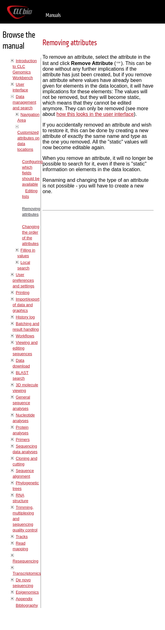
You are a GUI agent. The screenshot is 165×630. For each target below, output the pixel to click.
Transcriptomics (27, 573)
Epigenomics (27, 592)
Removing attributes (70, 43)
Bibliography (27, 605)
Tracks (22, 536)
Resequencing (25, 561)
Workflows (25, 336)
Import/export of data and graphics (26, 305)
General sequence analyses (21, 403)
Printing (22, 292)
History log (25, 317)
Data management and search (24, 102)
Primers (23, 439)
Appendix (24, 598)
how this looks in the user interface (95, 114)
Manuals (53, 15)
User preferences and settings (23, 280)
